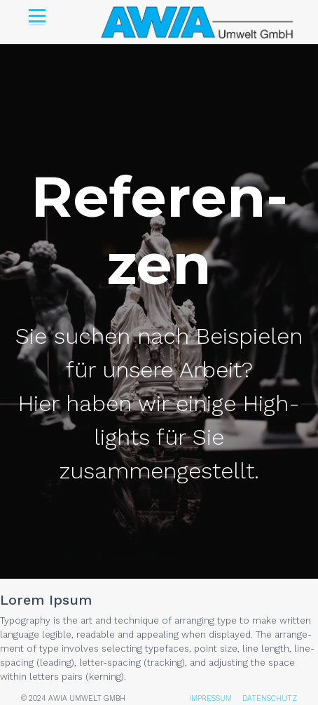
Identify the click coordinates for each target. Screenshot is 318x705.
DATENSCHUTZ (269, 698)
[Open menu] (37, 15)
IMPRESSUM (210, 698)
